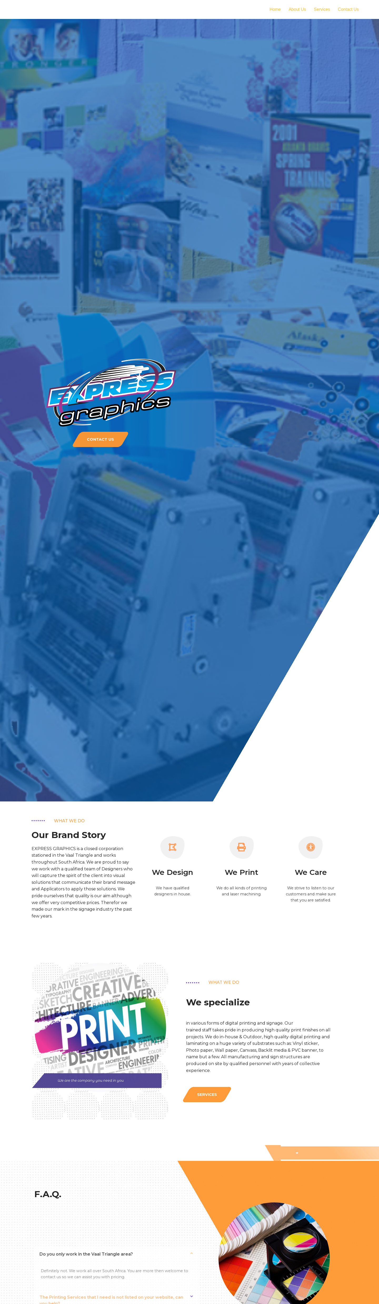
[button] (100, 439)
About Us (297, 9)
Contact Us (348, 9)
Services (322, 9)
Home (275, 9)
